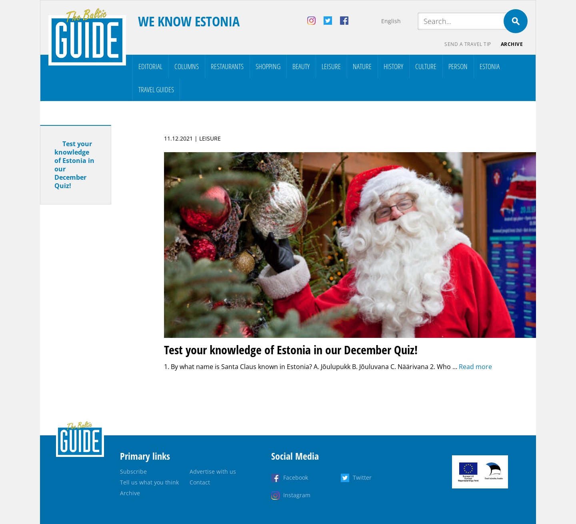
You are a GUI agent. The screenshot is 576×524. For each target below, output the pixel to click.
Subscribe (133, 471)
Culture (425, 66)
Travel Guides (156, 89)
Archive (512, 44)
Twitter (362, 477)
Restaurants (227, 66)
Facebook (295, 477)
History (393, 66)
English (391, 21)
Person (458, 66)
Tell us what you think (149, 482)
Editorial (150, 66)
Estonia (490, 66)
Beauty (301, 66)
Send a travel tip (467, 44)
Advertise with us (213, 471)
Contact (200, 482)
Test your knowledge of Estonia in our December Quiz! (74, 164)
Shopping (268, 66)
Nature (362, 66)
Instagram (296, 495)
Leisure (331, 66)
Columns (186, 66)
